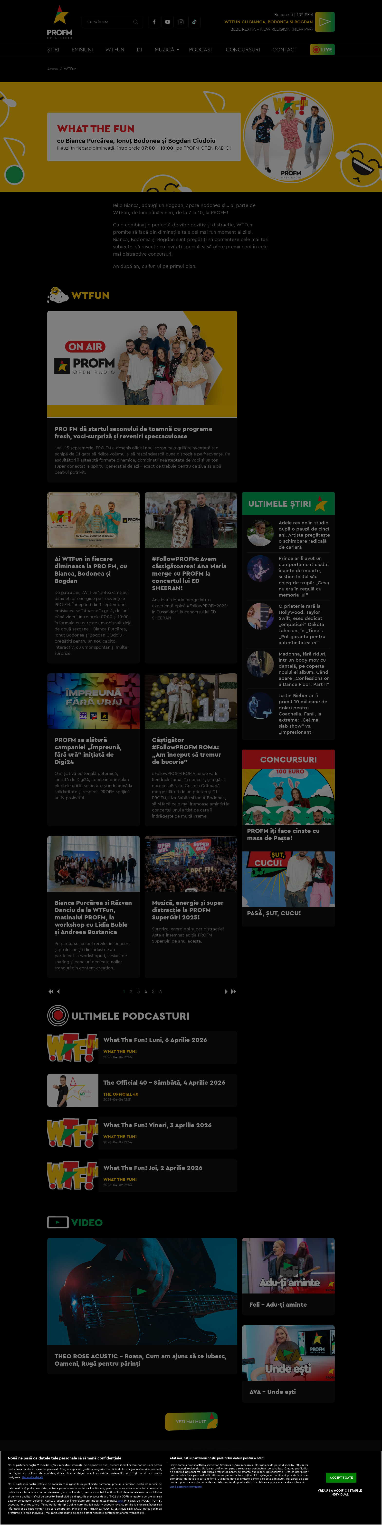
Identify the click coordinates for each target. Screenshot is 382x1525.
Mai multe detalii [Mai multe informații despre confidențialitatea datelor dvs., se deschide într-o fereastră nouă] (32, 1477)
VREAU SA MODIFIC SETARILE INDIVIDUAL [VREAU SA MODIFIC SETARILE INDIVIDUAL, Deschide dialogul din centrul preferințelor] (340, 1492)
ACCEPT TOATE (341, 1477)
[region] (191, 1488)
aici (120, 1500)
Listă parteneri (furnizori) (186, 1486)
